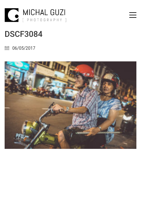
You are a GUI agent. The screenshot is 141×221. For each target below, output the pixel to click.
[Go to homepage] (35, 15)
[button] (132, 15)
